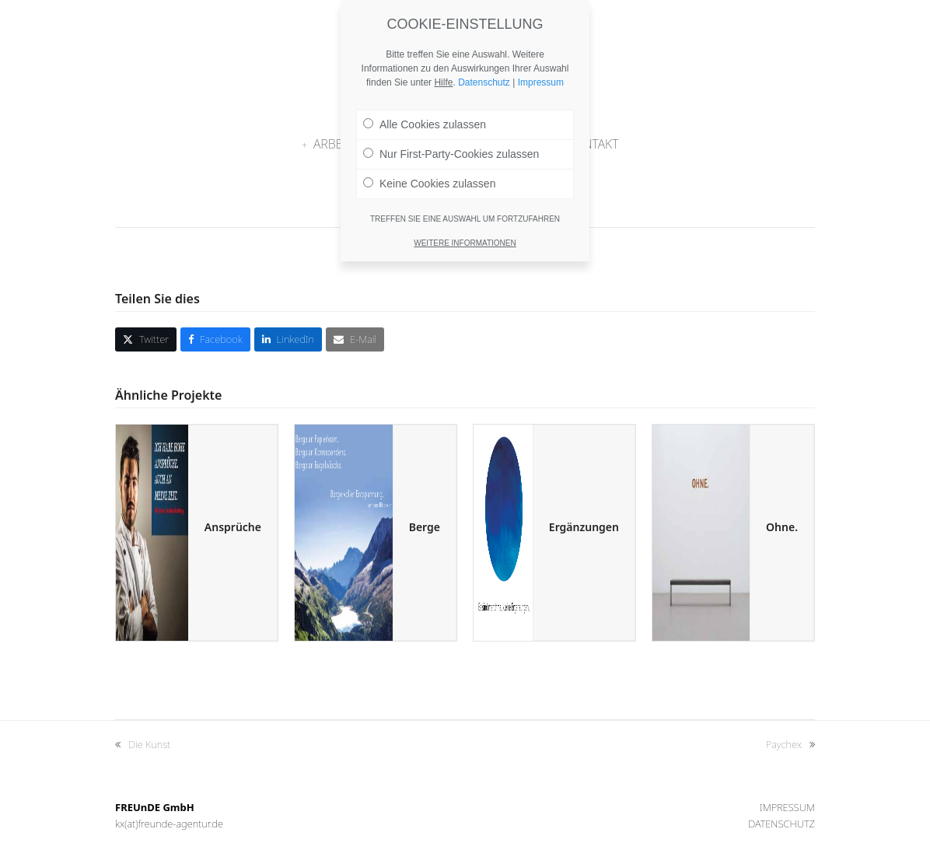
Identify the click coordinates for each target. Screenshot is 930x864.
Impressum (787, 807)
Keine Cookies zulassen (429, 176)
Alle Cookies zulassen (424, 117)
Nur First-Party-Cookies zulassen (451, 147)
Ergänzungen (584, 526)
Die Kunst (142, 745)
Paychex (790, 745)
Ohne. (782, 526)
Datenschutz (781, 824)
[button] (146, 339)
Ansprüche (233, 526)
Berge (424, 526)
